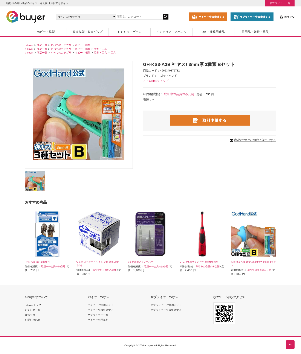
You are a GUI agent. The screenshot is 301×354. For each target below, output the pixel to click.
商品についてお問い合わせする (255, 140)
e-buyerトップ (33, 305)
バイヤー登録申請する (100, 309)
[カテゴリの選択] (86, 17)
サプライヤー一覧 (280, 3)
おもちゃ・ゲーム (130, 31)
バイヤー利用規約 (98, 319)
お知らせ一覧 (32, 309)
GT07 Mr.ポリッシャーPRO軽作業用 (199, 261)
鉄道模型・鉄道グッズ (88, 31)
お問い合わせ (32, 319)
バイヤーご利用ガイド (100, 305)
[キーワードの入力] (139, 17)
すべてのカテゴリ (61, 45)
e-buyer (29, 45)
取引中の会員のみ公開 (179, 94)
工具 (113, 52)
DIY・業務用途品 (213, 31)
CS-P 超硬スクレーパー (140, 261)
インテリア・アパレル (171, 31)
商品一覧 (42, 45)
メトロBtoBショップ (155, 80)
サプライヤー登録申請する (166, 309)
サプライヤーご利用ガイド (166, 305)
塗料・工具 (100, 48)
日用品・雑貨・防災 (255, 31)
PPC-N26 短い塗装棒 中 (37, 261)
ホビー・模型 (46, 31)
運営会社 (30, 314)
